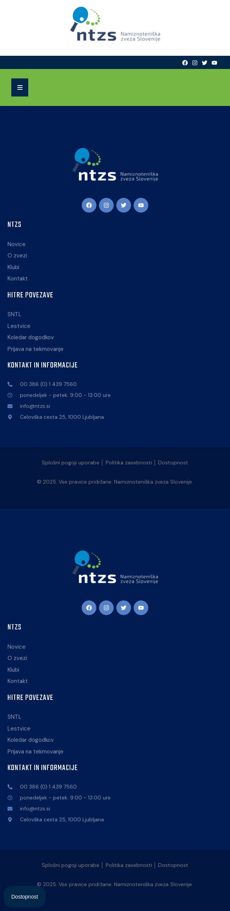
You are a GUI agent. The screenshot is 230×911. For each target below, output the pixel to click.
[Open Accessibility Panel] (25, 896)
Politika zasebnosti (129, 462)
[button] (19, 87)
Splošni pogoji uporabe (70, 462)
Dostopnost (173, 462)
